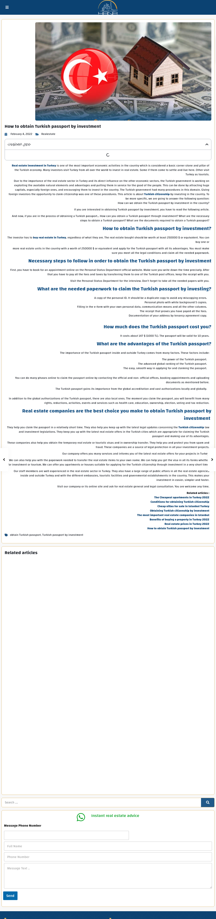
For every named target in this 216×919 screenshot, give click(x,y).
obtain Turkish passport (25, 535)
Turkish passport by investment (62, 535)
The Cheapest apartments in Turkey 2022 (181, 497)
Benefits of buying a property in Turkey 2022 (179, 520)
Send (10, 822)
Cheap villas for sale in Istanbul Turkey (183, 506)
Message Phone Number (22, 753)
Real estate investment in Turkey (34, 166)
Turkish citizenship (157, 194)
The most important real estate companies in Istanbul (173, 515)
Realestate (48, 134)
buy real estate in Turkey (49, 238)
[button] (206, 144)
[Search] (207, 729)
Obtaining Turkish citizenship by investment (179, 511)
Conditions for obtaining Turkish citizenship (180, 502)
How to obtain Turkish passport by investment (178, 528)
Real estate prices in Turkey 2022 (187, 524)
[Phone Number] (108, 784)
